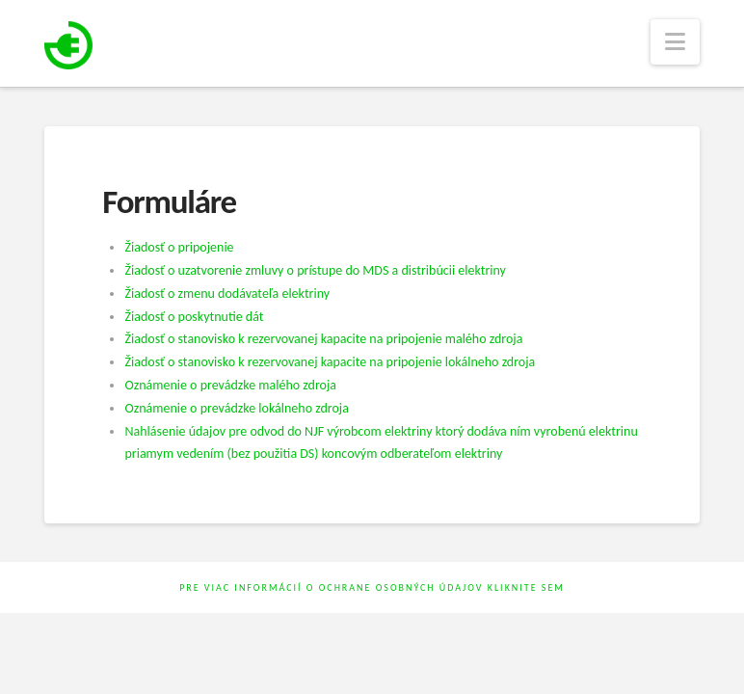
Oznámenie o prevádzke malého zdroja (230, 385)
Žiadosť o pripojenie (178, 247)
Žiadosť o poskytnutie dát (193, 316)
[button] (675, 42)
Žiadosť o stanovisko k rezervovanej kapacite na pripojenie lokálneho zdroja (329, 362)
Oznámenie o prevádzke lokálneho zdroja (236, 408)
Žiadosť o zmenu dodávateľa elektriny (227, 293)
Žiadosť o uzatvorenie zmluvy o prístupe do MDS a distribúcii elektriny (314, 270)
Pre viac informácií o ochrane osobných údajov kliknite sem (372, 587)
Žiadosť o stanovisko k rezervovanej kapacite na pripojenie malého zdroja (323, 339)
